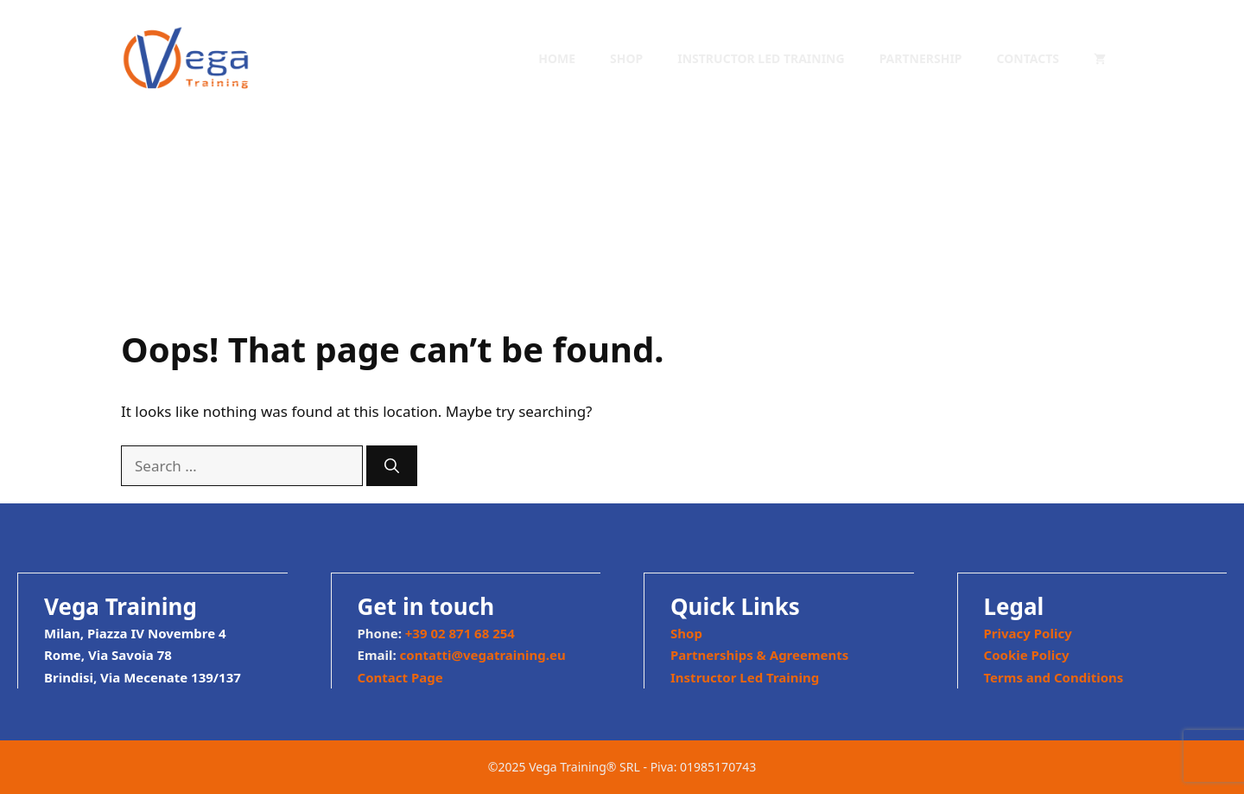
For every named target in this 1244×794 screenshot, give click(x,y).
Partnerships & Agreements (759, 654)
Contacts (1028, 58)
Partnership (920, 58)
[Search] (391, 466)
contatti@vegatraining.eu (483, 654)
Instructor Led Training (760, 58)
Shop (626, 58)
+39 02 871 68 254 (460, 633)
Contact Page (400, 677)
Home (556, 58)
